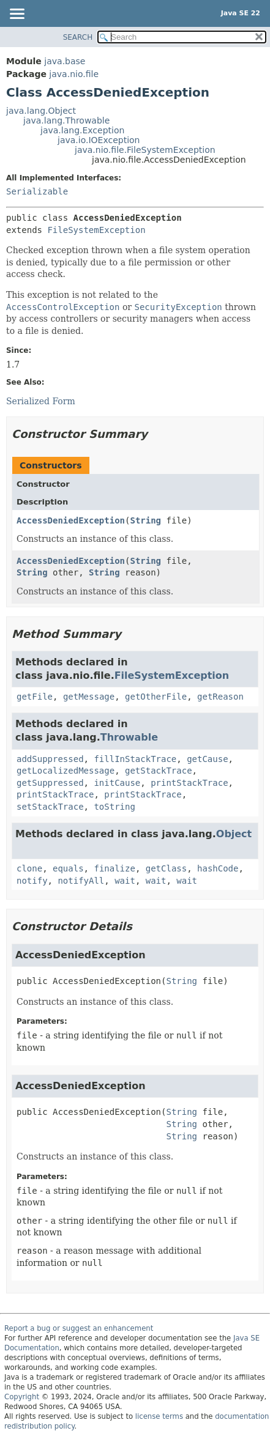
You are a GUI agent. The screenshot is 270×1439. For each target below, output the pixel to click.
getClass (166, 868)
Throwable (129, 737)
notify (32, 881)
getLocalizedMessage (65, 770)
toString (114, 807)
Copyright (21, 1397)
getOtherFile (156, 696)
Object (234, 834)
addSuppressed (50, 759)
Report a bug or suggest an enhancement (78, 1328)
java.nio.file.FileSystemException (145, 150)
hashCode (217, 868)
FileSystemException (96, 230)
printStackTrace (189, 783)
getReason (220, 696)
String (145, 520)
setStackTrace (50, 807)
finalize (114, 868)
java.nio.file (74, 74)
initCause (117, 783)
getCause (207, 759)
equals (68, 868)
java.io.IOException (99, 140)
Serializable (37, 191)
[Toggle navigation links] (16, 14)
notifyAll (81, 881)
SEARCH (78, 37)
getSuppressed (50, 783)
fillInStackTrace (135, 759)
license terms (159, 1416)
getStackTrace (158, 770)
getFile (35, 696)
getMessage (88, 696)
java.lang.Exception (82, 130)
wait (124, 881)
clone (29, 868)
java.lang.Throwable (66, 120)
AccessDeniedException (71, 520)
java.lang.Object (41, 111)
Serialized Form (40, 401)
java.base (64, 61)
